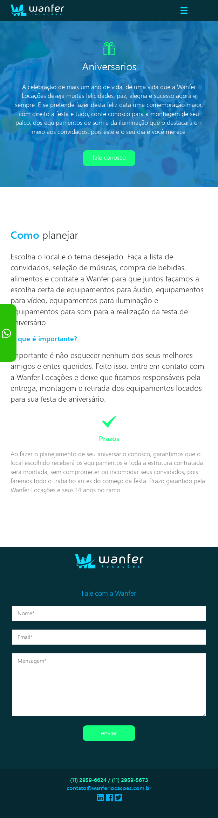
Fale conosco (109, 157)
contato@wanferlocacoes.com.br (109, 788)
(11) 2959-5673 (130, 780)
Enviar (109, 732)
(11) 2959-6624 (88, 780)
